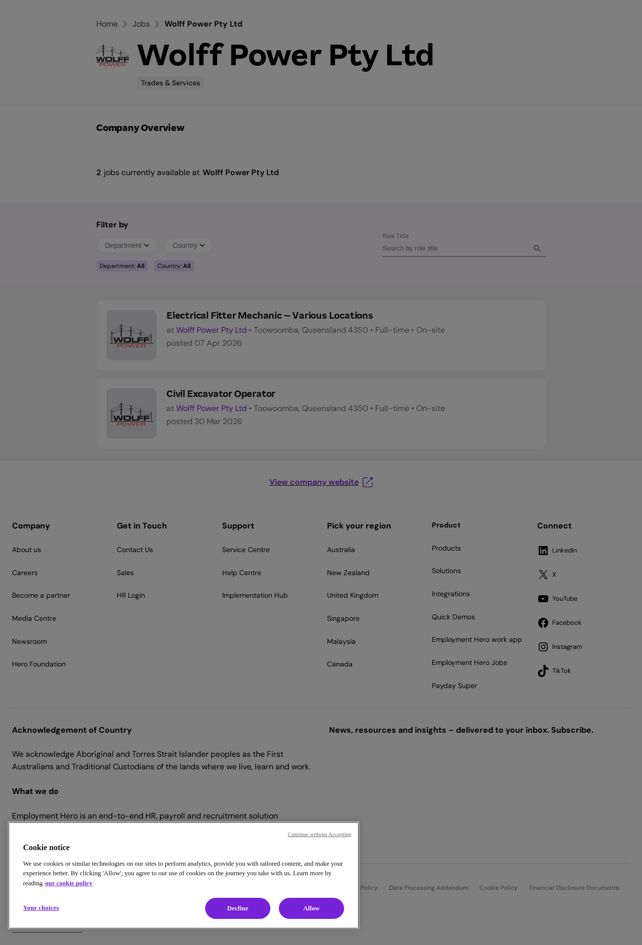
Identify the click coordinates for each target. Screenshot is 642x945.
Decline (237, 908)
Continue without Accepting (320, 834)
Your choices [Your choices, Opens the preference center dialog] (41, 907)
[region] (183, 875)
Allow (311, 908)
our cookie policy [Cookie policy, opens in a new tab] (68, 883)
